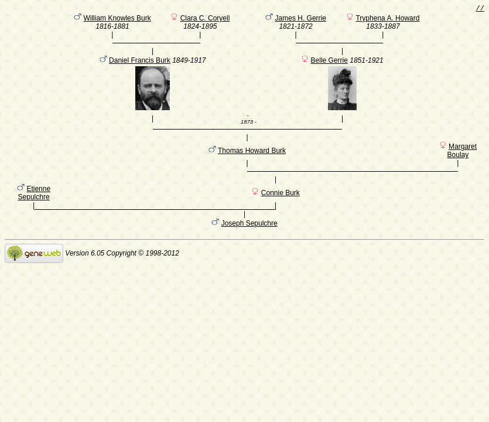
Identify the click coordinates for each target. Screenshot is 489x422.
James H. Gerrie (300, 20)
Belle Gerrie (329, 67)
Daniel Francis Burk (139, 67)
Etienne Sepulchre (34, 208)
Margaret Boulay (462, 161)
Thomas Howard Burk (252, 161)
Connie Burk (280, 209)
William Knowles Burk (117, 20)
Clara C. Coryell (205, 20)
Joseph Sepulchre (249, 241)
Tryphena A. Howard (387, 20)
